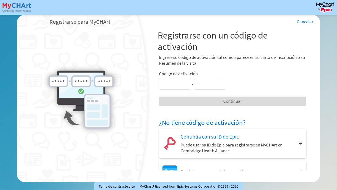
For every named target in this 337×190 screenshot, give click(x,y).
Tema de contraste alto (117, 186)
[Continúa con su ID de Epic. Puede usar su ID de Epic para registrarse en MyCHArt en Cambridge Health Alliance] (232, 143)
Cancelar (305, 22)
